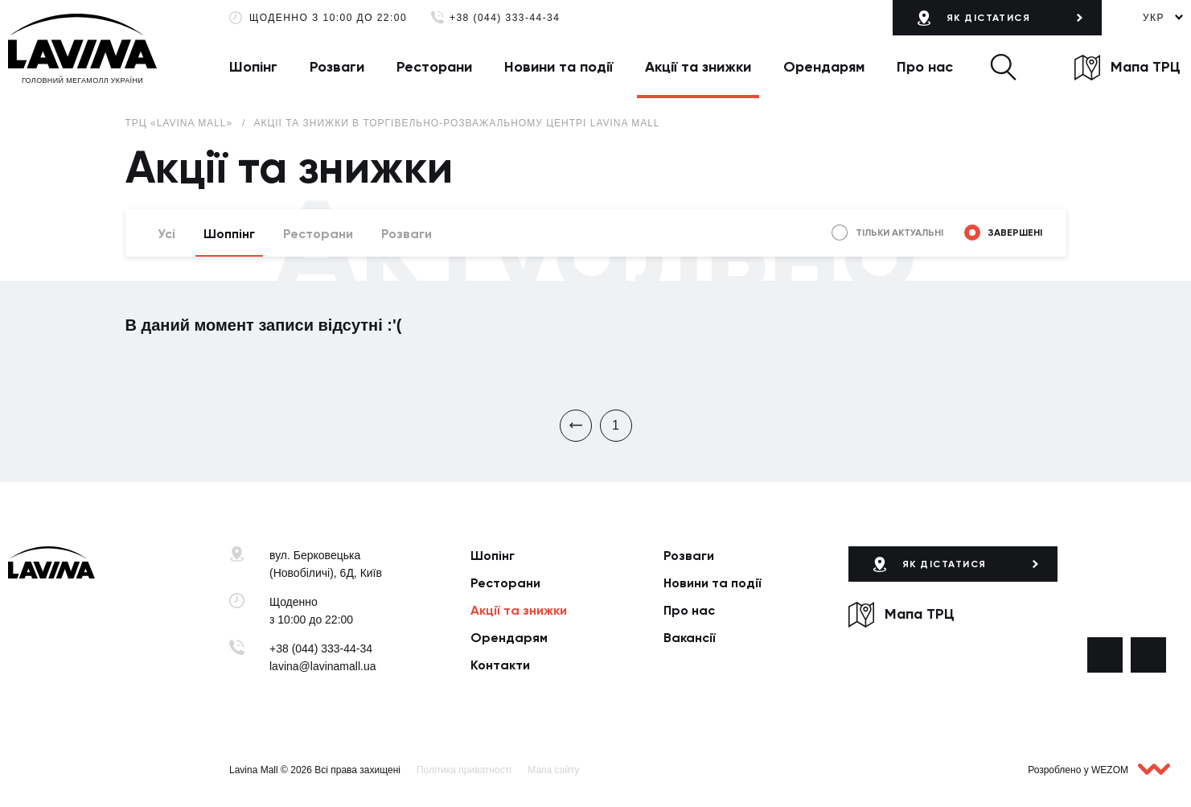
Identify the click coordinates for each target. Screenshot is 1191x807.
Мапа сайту (553, 770)
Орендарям (824, 67)
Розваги (337, 67)
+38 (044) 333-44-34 (505, 18)
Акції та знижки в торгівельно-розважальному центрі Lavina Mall (456, 123)
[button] (1003, 66)
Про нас (925, 67)
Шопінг (253, 67)
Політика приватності (464, 770)
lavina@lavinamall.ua (322, 666)
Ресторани (434, 67)
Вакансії (689, 637)
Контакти (500, 665)
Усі (166, 233)
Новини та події (558, 67)
